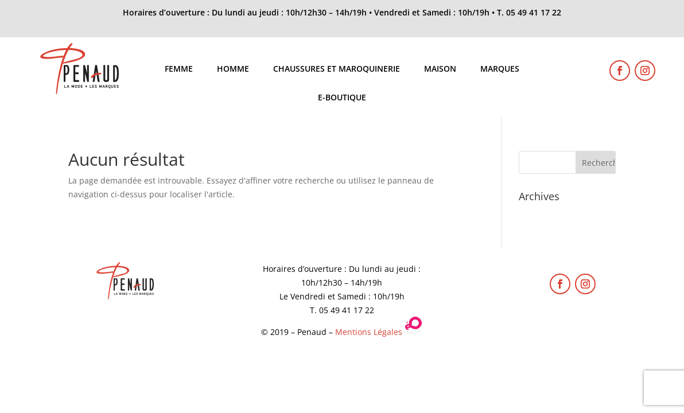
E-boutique (342, 98)
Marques (499, 69)
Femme (179, 69)
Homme (233, 69)
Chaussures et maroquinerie (336, 69)
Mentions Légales (368, 331)
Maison (440, 69)
